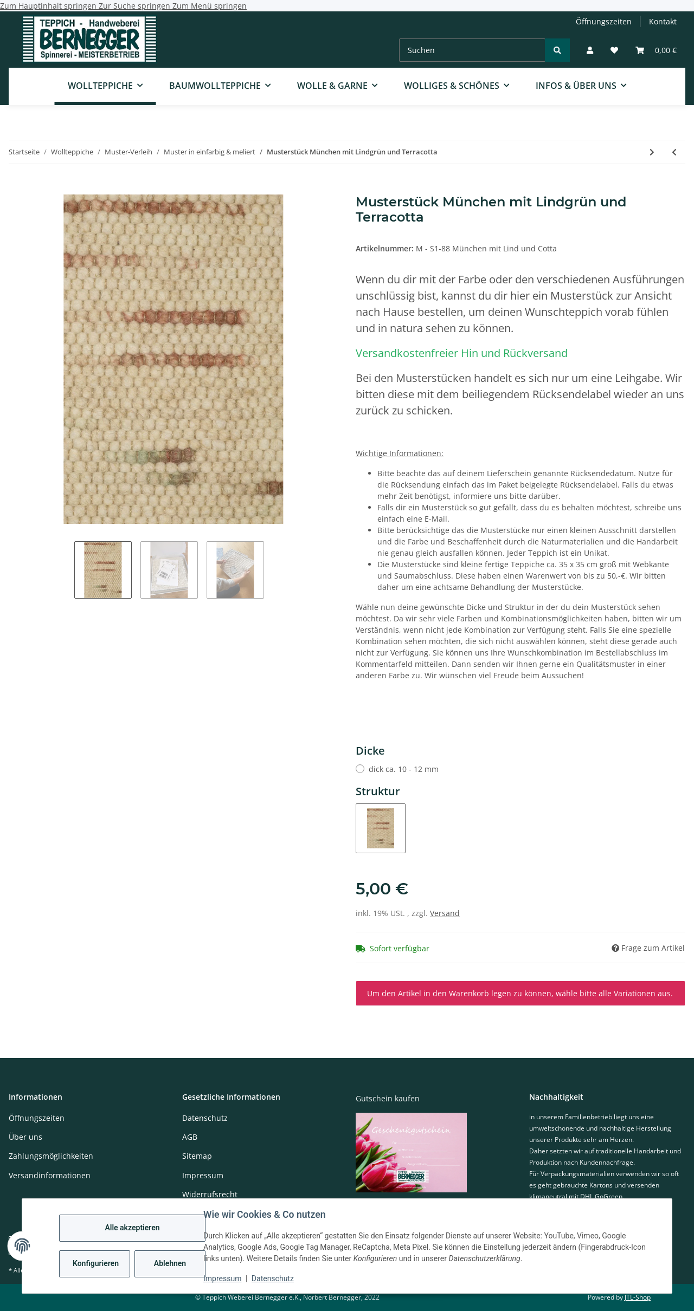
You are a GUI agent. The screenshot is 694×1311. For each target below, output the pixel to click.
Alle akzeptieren (132, 1227)
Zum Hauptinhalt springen (49, 6)
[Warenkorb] (656, 50)
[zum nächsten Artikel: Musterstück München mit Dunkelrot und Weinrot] (652, 152)
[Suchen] (472, 50)
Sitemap (197, 1156)
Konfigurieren (96, 1263)
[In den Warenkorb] (17, 188)
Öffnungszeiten (604, 21)
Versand (445, 913)
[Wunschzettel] (614, 50)
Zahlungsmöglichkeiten (51, 1156)
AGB (189, 1137)
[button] (590, 50)
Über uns (25, 1137)
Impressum (222, 1278)
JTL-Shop (638, 1297)
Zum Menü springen (209, 6)
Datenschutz (273, 1278)
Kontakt (663, 21)
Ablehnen (170, 1263)
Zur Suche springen (135, 6)
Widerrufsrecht (209, 1194)
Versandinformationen (50, 1175)
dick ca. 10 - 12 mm (404, 769)
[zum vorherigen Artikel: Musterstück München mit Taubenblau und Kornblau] (674, 152)
